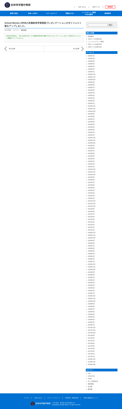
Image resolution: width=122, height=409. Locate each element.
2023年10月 (91, 143)
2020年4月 (91, 253)
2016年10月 (91, 364)
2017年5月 (91, 346)
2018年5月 (91, 314)
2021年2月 (91, 227)
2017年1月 (91, 356)
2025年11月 (91, 77)
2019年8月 (91, 275)
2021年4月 (91, 222)
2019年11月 (91, 267)
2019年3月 (91, 288)
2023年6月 (91, 153)
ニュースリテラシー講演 (96, 41)
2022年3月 (91, 193)
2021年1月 (91, 230)
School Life (91, 376)
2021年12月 (91, 201)
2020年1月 (91, 261)
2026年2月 (91, 69)
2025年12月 (91, 74)
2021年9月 (91, 209)
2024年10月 (91, 111)
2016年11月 (91, 362)
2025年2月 (91, 101)
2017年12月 (91, 327)
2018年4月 (91, 317)
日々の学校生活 (93, 381)
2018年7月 (91, 309)
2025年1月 (91, 103)
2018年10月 (91, 301)
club (89, 373)
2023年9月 (91, 145)
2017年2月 (91, 354)
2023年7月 (91, 151)
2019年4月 (91, 285)
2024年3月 (91, 130)
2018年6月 (91, 312)
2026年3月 (91, 66)
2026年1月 (91, 72)
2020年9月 (91, 240)
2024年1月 (91, 135)
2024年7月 (91, 119)
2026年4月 (91, 64)
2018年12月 (91, 296)
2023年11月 (91, 140)
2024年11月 (91, 108)
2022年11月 (91, 172)
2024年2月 (91, 132)
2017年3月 (91, 351)
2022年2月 (91, 195)
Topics (90, 378)
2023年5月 (91, 156)
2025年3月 (91, 98)
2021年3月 (91, 224)
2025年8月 (91, 85)
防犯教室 (91, 36)
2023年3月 (91, 161)
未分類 (90, 386)
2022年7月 (91, 182)
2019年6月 (91, 280)
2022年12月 (91, 169)
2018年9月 (91, 304)
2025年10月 (91, 79)
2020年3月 (91, 256)
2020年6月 (91, 248)
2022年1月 (91, 198)
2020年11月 (91, 235)
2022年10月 (91, 174)
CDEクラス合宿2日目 (95, 44)
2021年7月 (91, 214)
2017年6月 (91, 343)
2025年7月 (91, 87)
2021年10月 (91, 206)
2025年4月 (91, 95)
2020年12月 (91, 232)
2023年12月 (91, 137)
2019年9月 (91, 272)
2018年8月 (91, 306)
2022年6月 (91, 185)
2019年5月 (91, 282)
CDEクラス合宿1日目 (95, 47)
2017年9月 (91, 335)
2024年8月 (91, 116)
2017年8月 (91, 338)
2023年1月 (91, 166)
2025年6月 (91, 90)
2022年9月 (91, 177)
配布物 (90, 389)
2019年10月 (91, 269)
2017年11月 (91, 330)
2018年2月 (91, 322)
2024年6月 (91, 122)
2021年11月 (91, 203)
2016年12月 (91, 359)
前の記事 (12, 48)
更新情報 (23, 30)
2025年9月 (91, 82)
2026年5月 (91, 61)
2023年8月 (91, 148)
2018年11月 (91, 298)
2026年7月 (91, 56)
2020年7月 (91, 246)
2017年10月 (91, 333)
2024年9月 (91, 114)
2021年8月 (91, 211)
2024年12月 (91, 106)
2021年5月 (91, 219)
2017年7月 (91, 341)
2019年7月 (91, 277)
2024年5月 (91, 124)
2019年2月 (91, 290)
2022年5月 (91, 188)
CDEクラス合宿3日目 (95, 39)
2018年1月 (91, 325)
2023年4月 (91, 159)
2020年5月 (91, 251)
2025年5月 (91, 93)
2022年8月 (91, 180)
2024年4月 (91, 127)
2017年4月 (91, 348)
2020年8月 (91, 243)
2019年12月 (91, 264)
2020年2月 (91, 259)
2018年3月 (91, 319)
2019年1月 (91, 293)
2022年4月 (91, 190)
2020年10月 (91, 238)
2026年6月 (91, 58)
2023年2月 (91, 164)
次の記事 (76, 48)
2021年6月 (91, 217)
